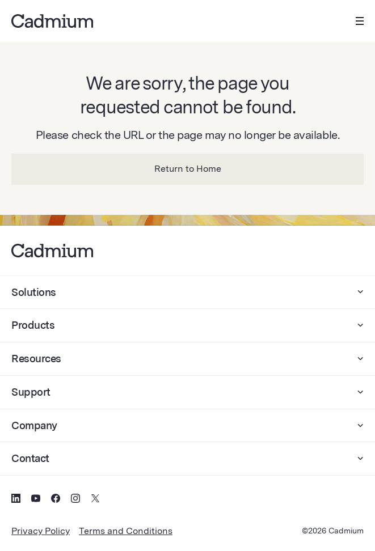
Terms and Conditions (125, 530)
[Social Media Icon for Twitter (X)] (95, 500)
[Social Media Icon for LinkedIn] (15, 500)
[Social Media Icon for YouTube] (35, 500)
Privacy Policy (40, 530)
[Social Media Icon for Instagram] (75, 500)
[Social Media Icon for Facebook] (55, 500)
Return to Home (187, 168)
